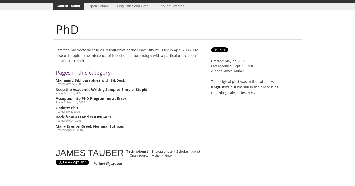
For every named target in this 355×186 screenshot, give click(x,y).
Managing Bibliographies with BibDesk (90, 80)
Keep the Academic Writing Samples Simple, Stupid (101, 89)
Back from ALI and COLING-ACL (84, 116)
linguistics (220, 86)
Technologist (137, 151)
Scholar (182, 151)
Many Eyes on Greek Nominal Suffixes (90, 126)
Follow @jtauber (108, 163)
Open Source (99, 6)
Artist (195, 151)
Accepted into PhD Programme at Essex (91, 98)
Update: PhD (67, 107)
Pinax (168, 155)
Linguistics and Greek (133, 6)
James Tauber (68, 6)
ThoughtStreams (171, 6)
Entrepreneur (162, 151)
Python (156, 155)
